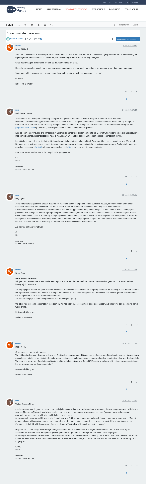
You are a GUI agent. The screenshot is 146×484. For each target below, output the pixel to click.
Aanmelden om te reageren (127, 39)
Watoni (18, 46)
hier (69, 147)
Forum (10, 24)
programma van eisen (25, 127)
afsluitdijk (38, 147)
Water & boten (16, 39)
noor (17, 110)
